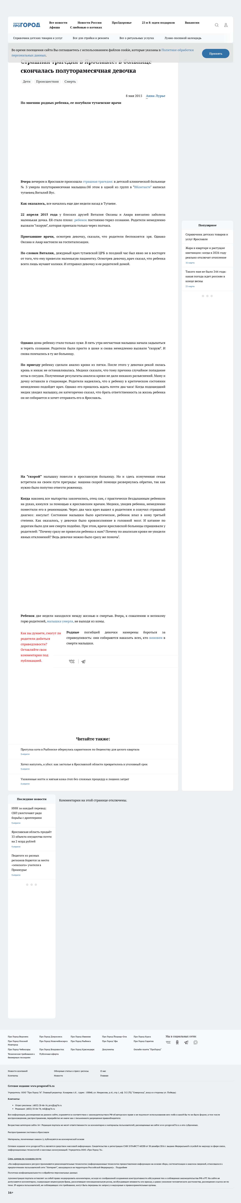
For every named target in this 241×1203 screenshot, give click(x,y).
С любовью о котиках (86, 27)
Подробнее (121, 1167)
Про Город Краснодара (82, 1049)
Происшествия (47, 81)
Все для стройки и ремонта (91, 38)
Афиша (54, 27)
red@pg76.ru (48, 1108)
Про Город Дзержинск (50, 1036)
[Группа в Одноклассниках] (177, 1042)
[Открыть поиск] (216, 25)
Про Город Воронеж (18, 1036)
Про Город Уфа (110, 1041)
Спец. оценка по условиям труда (24, 1158)
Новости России (90, 22)
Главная (104, 1075)
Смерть (70, 81)
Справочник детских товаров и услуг (37, 38)
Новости (58, 1075)
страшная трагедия (97, 181)
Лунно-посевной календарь (183, 38)
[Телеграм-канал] (186, 1042)
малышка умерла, (60, 621)
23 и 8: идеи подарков (158, 22)
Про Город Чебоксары (19, 1049)
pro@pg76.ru (55, 1105)
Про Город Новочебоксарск (53, 1041)
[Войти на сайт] (225, 25)
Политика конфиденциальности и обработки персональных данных (42, 1172)
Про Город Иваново (81, 1036)
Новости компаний (17, 1071)
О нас (103, 1071)
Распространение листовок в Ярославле (28, 1132)
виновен (155, 638)
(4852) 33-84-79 (33, 1108)
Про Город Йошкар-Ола (114, 1036)
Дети (26, 81)
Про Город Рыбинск (81, 1041)
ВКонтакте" (142, 187)
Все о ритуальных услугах (137, 38)
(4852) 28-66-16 (40, 1105)
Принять (215, 53)
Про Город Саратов (143, 1041)
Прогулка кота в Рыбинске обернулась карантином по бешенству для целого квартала (93, 752)
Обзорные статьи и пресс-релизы (71, 1071)
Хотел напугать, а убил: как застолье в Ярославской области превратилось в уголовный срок (93, 766)
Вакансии (192, 22)
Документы (108, 1049)
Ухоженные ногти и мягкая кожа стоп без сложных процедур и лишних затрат (93, 781)
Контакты (13, 1075)
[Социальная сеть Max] (195, 1042)
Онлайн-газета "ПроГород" (148, 1049)
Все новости (58, 22)
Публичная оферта (49, 1054)
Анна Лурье (155, 96)
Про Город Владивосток (51, 1049)
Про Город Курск (142, 1036)
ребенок (80, 220)
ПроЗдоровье (122, 22)
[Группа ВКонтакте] (168, 1042)
